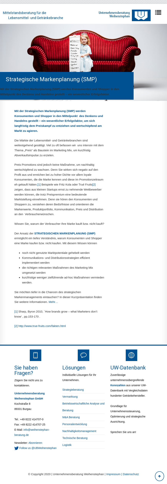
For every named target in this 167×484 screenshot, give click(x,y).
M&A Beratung (71, 417)
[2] (94, 184)
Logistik (66, 444)
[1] (39, 184)
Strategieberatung (73, 389)
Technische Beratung (75, 438)
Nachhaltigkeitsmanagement (79, 431)
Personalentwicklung (74, 424)
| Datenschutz (130, 474)
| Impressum (113, 474)
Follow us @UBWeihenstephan (35, 448)
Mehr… (53, 301)
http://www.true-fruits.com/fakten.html (42, 326)
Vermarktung (70, 396)
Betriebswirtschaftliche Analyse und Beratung (83, 407)
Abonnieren (35, 442)
